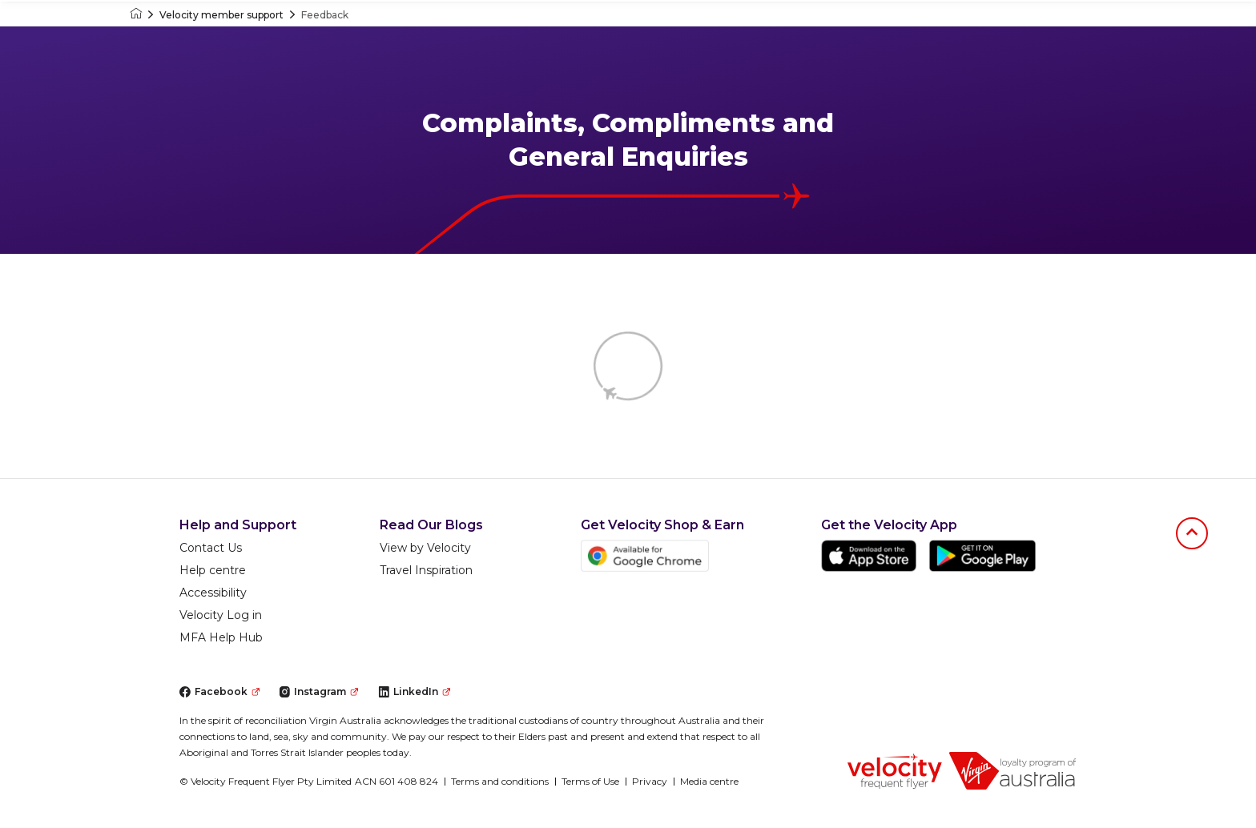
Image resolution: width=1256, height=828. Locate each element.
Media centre (709, 781)
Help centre (212, 570)
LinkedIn (414, 691)
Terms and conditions (500, 781)
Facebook (219, 691)
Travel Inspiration (426, 570)
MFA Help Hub (221, 637)
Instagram (318, 691)
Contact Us (210, 548)
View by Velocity (425, 548)
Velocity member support (221, 15)
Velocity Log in (220, 615)
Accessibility (213, 592)
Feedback (324, 15)
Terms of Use (590, 781)
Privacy (649, 781)
